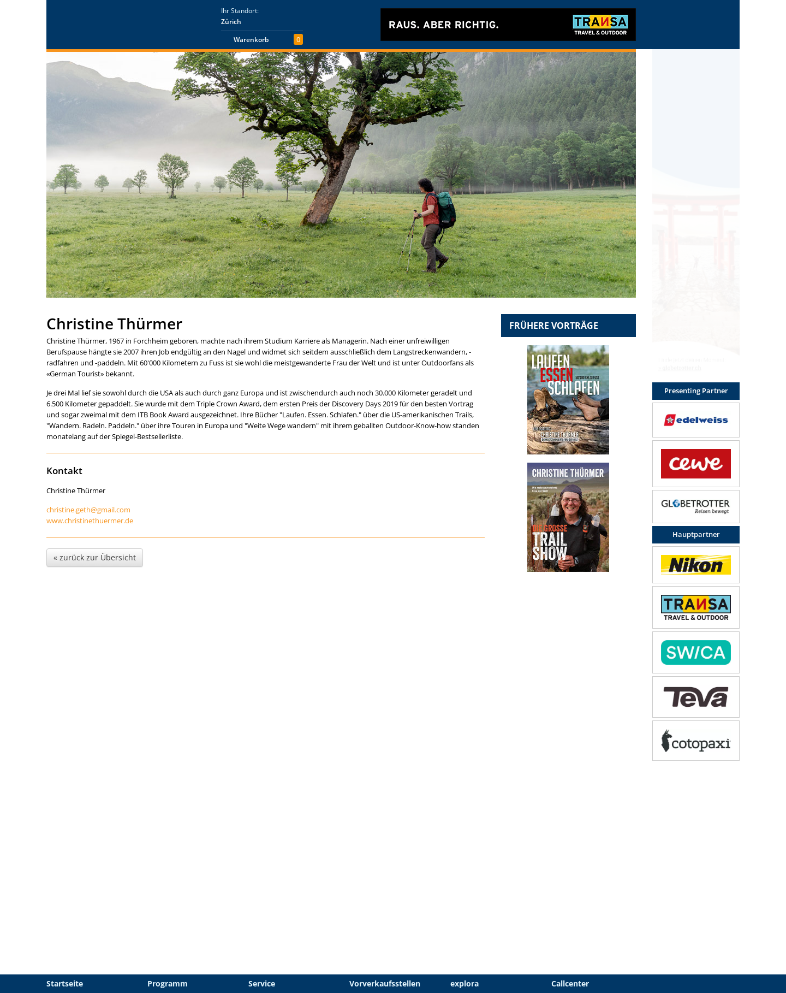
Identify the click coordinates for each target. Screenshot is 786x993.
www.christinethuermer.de (89, 520)
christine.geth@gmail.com (88, 510)
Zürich (231, 21)
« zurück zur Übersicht (94, 557)
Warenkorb (251, 39)
